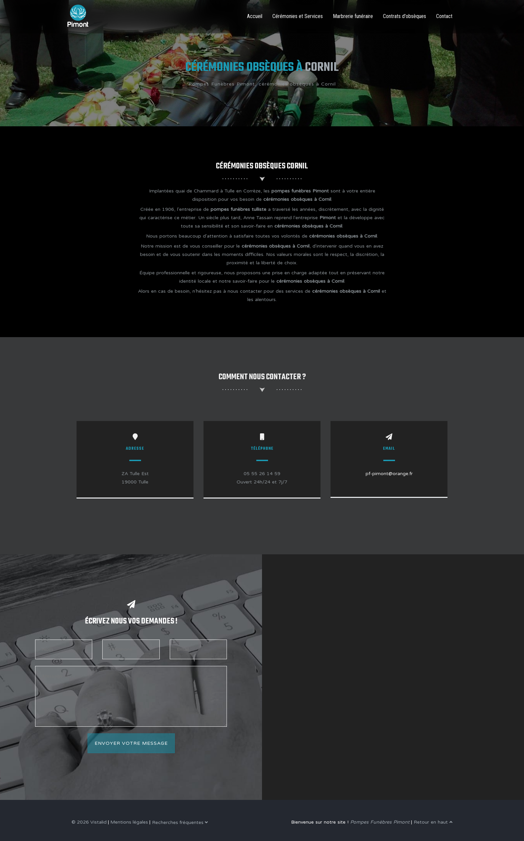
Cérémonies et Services (297, 16)
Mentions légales (129, 822)
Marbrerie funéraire (353, 16)
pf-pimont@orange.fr (389, 473)
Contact (444, 16)
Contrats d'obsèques (404, 16)
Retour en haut (433, 822)
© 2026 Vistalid (89, 822)
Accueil (254, 16)
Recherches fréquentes (180, 822)
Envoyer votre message (131, 743)
